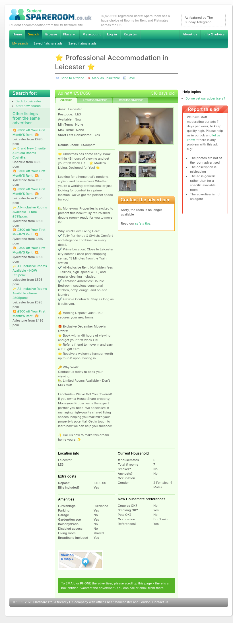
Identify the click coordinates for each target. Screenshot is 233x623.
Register (130, 34)
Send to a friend (72, 78)
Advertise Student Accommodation (69, 34)
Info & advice (214, 34)
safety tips (142, 223)
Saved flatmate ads (82, 43)
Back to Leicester (28, 101)
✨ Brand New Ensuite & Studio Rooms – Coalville (29, 152)
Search (33, 34)
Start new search (28, 106)
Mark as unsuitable (106, 78)
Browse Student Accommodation (51, 34)
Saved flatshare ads (48, 43)
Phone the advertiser (130, 100)
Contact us (160, 602)
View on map (81, 560)
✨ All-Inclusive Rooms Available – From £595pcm (30, 211)
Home (17, 34)
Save (131, 78)
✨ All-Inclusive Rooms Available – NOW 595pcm (30, 270)
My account (91, 34)
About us (189, 34)
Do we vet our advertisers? (205, 98)
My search (20, 43)
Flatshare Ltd (43, 602)
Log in (112, 34)
